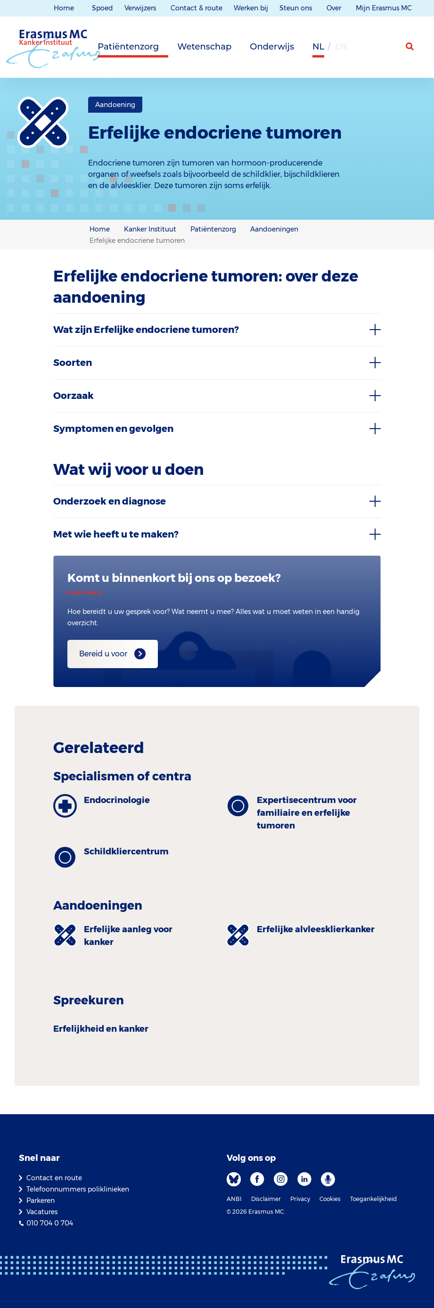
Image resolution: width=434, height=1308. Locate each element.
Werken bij (251, 8)
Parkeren (40, 1200)
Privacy (300, 1198)
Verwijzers (141, 8)
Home (64, 8)
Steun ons (296, 8)
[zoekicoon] (410, 46)
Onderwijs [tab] (272, 46)
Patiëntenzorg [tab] (128, 46)
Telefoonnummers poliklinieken (77, 1189)
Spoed (102, 8)
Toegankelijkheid (373, 1198)
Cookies (330, 1198)
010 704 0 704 (49, 1223)
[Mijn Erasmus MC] (387, 49)
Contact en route (54, 1178)
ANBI (234, 1198)
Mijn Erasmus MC (385, 8)
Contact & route (196, 8)
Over (335, 8)
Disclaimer (266, 1198)
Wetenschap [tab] (204, 46)
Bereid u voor (103, 653)
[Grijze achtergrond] (363, 49)
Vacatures (41, 1212)
